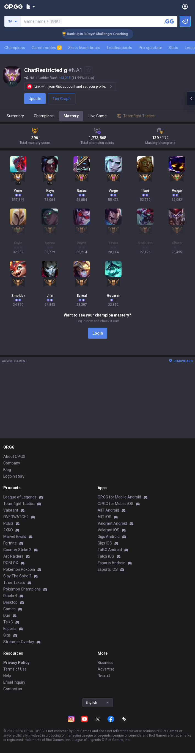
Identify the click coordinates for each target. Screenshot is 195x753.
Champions (14, 47)
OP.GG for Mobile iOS (115, 503)
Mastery (71, 116)
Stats (173, 47)
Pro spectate (150, 47)
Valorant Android (112, 523)
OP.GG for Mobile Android (119, 497)
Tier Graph (62, 98)
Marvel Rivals (14, 536)
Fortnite (10, 543)
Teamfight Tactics (19, 503)
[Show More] (30, 6)
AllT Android (108, 510)
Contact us (12, 689)
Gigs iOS (105, 543)
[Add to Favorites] (88, 70)
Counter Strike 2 (17, 549)
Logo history (13, 476)
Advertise (106, 669)
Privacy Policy (16, 662)
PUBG (8, 523)
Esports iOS (108, 569)
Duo (6, 615)
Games (9, 609)
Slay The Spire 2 (17, 576)
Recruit (104, 676)
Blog (7, 469)
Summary (15, 116)
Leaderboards (119, 47)
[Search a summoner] (169, 21)
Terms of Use (15, 669)
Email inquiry (14, 682)
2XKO (8, 530)
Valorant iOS (108, 530)
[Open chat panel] (191, 99)
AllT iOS (104, 517)
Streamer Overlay (18, 642)
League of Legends (20, 497)
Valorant (10, 510)
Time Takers (14, 582)
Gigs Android (109, 536)
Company (11, 463)
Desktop (10, 602)
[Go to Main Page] (13, 6)
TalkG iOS (106, 556)
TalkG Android (110, 549)
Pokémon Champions (22, 589)
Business (105, 662)
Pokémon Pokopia (19, 569)
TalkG (8, 622)
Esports (10, 628)
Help (7, 676)
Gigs (7, 635)
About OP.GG (14, 456)
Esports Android (111, 563)
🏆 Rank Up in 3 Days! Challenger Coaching (101, 34)
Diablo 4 (10, 596)
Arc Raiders (13, 556)
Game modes (47, 47)
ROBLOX (10, 563)
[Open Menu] (185, 6)
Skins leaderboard (84, 47)
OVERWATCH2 (16, 517)
